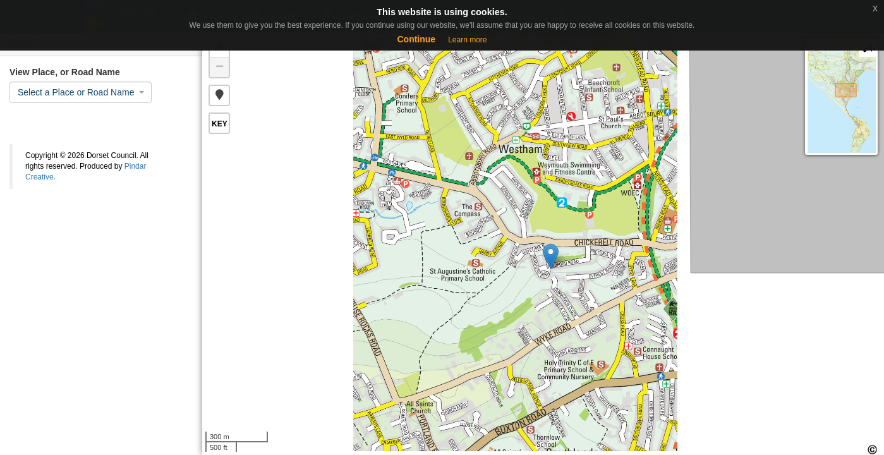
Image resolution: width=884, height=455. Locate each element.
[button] (219, 95)
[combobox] (80, 92)
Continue (416, 39)
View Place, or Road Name (64, 72)
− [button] (219, 67)
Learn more (467, 39)
